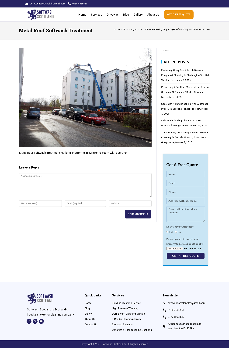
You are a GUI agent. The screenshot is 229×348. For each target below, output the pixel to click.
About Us (153, 14)
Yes (171, 231)
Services (96, 14)
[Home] (117, 29)
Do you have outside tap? (180, 226)
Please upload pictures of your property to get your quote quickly (184, 241)
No (179, 231)
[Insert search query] (185, 51)
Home (82, 14)
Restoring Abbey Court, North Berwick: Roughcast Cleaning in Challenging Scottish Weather (185, 75)
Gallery (138, 14)
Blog (126, 14)
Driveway (113, 14)
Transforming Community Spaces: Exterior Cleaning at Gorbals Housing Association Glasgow (184, 137)
